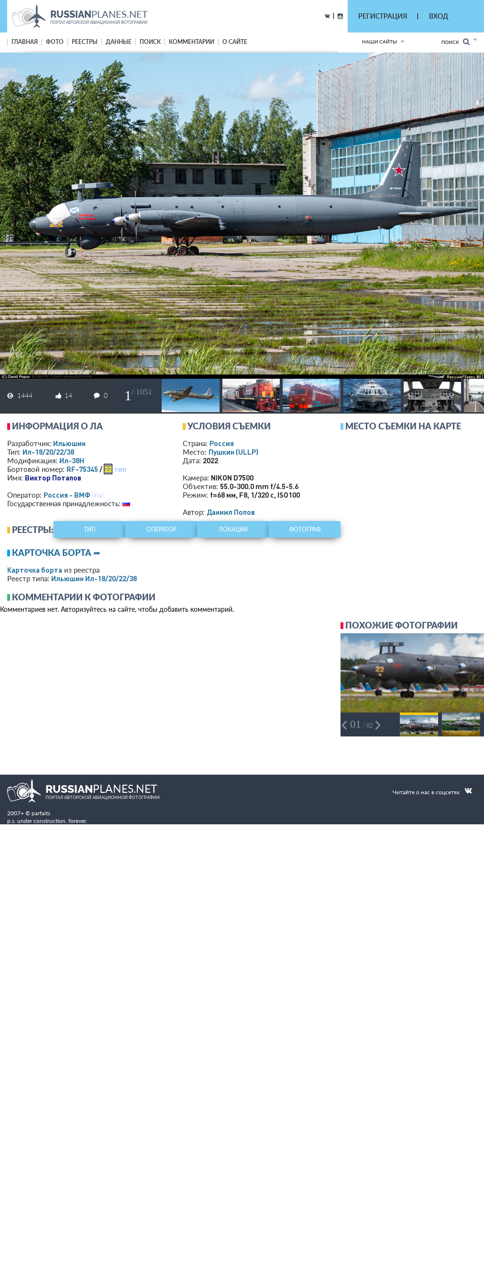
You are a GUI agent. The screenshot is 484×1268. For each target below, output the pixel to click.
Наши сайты (379, 41)
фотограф (304, 529)
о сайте (234, 41)
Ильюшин (69, 443)
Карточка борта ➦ (56, 552)
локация (233, 529)
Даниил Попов (231, 512)
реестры (85, 41)
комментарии (191, 41)
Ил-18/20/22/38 (48, 452)
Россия (221, 443)
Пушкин (233, 452)
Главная (24, 41)
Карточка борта (34, 569)
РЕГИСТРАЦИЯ (382, 16)
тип (120, 469)
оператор (161, 529)
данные (119, 41)
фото (55, 41)
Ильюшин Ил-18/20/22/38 (94, 578)
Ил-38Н (71, 460)
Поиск (455, 41)
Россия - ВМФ (67, 494)
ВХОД (438, 16)
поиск (150, 41)
